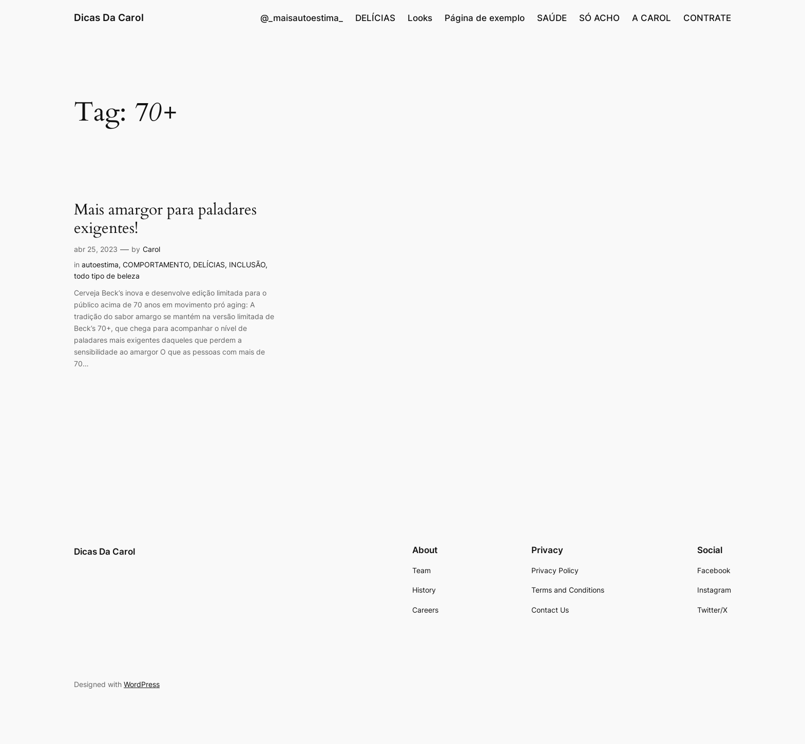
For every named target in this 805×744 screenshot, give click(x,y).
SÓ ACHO (599, 18)
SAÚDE (552, 18)
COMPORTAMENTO (156, 264)
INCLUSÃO (247, 264)
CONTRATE (707, 18)
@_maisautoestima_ (301, 18)
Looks (420, 18)
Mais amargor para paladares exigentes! (165, 219)
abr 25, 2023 (96, 249)
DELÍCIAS (375, 18)
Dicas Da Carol (109, 17)
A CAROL (651, 18)
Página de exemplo (485, 18)
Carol (151, 249)
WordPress (142, 684)
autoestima (100, 264)
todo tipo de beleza (107, 275)
